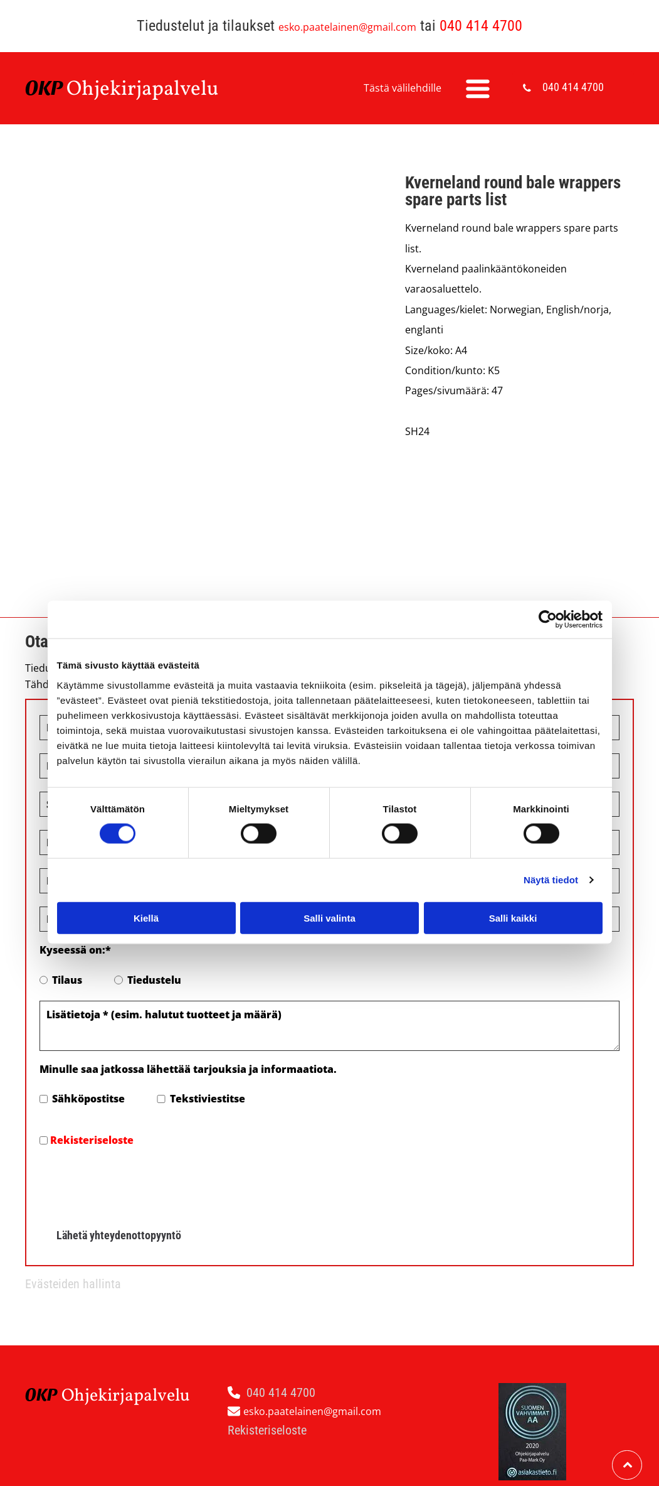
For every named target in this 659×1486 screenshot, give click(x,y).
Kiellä (146, 917)
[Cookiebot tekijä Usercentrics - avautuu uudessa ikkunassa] (548, 619)
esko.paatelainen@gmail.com (347, 27)
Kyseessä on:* (75, 950)
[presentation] (135, 1183)
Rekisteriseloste (92, 1140)
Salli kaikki (513, 917)
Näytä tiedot (551, 880)
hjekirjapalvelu (150, 89)
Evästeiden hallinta (73, 1283)
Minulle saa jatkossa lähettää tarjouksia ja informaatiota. (188, 1069)
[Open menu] (477, 88)
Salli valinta (329, 917)
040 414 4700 (481, 26)
